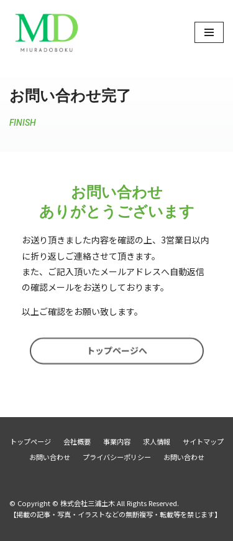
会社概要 (77, 441)
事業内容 (116, 441)
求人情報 (156, 441)
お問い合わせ (49, 457)
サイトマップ (203, 441)
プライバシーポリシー (117, 457)
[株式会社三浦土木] (46, 32)
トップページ (30, 441)
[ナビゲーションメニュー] (209, 32)
